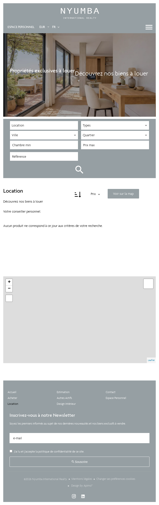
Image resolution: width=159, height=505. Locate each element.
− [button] (9, 288)
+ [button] (9, 282)
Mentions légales (81, 478)
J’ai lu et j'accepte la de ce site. (48, 451)
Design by (82, 485)
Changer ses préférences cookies (115, 478)
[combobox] (44, 125)
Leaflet (151, 360)
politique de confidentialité (54, 451)
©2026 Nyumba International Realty (45, 479)
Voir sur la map (123, 193)
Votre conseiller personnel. (22, 211)
